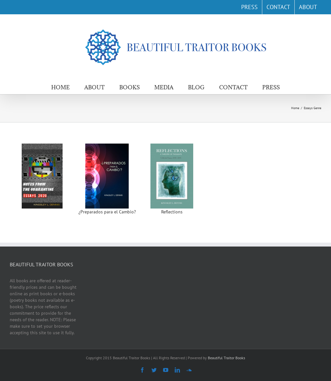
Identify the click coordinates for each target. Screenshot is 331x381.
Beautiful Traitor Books (226, 357)
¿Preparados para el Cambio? (107, 212)
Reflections (172, 212)
